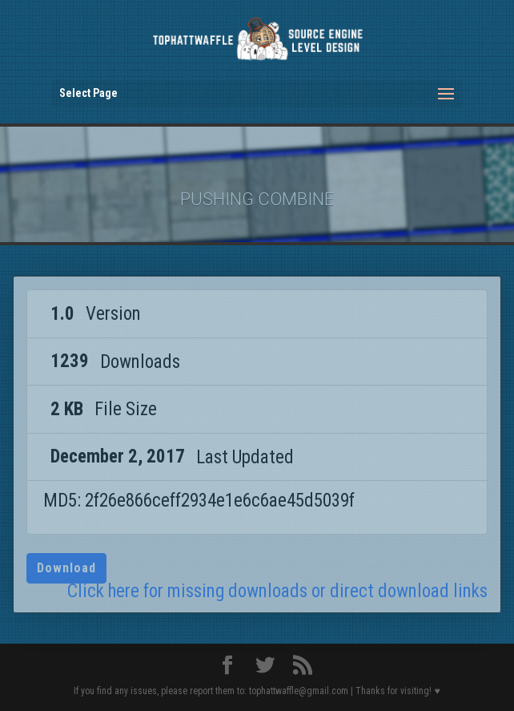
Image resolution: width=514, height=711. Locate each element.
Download (66, 568)
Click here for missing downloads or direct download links (277, 591)
